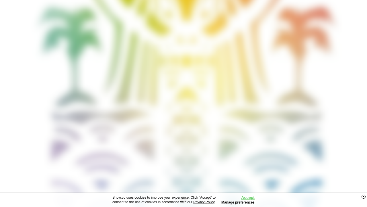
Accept (248, 197)
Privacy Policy (203, 202)
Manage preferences (238, 202)
